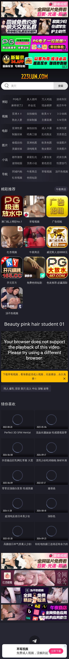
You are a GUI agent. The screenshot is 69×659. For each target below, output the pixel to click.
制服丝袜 (17, 134)
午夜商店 (32, 171)
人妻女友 (47, 157)
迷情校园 (17, 163)
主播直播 (47, 119)
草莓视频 (47, 171)
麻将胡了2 (17, 105)
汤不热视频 (61, 171)
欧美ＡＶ (47, 113)
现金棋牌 (47, 105)
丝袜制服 (32, 119)
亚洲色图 (32, 142)
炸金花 (32, 105)
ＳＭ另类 (62, 119)
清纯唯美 (32, 148)
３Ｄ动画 (62, 113)
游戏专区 (62, 99)
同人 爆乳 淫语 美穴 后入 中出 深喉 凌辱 (26, 388)
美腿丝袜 (17, 148)
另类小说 (32, 163)
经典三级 (32, 134)
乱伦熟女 (47, 134)
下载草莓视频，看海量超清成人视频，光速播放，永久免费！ (34, 377)
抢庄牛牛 (62, 105)
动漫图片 (62, 142)
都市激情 (17, 157)
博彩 (5, 102)
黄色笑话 (47, 163)
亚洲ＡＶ (17, 113)
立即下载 (56, 651)
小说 (5, 160)
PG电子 (17, 99)
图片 (5, 145)
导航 (5, 174)
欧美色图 (47, 142)
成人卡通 (47, 128)
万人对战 (47, 99)
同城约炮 (17, 171)
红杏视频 (17, 177)
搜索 (60, 85)
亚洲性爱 (17, 128)
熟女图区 (47, 148)
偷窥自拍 (17, 142)
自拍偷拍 (32, 113)
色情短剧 (32, 177)
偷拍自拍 (32, 128)
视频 (5, 116)
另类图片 (62, 148)
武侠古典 (62, 157)
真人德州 (32, 99)
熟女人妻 (17, 119)
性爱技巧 (62, 163)
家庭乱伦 (32, 157)
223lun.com (34, 76)
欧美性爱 (62, 128)
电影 (5, 131)
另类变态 (62, 134)
